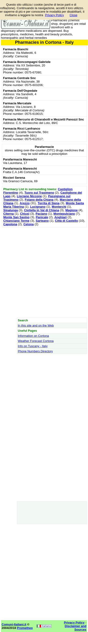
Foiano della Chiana (39, 199)
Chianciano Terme (16, 220)
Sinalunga (10, 210)
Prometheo (25, 628)
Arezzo (25, 203)
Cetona (28, 224)
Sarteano (42, 220)
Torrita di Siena (49, 203)
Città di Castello (66, 220)
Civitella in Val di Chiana (41, 210)
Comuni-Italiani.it (14, 624)
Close (73, 15)
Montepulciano (64, 213)
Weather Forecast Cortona (36, 341)
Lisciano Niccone (29, 196)
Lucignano (38, 206)
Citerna (8, 213)
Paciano (41, 213)
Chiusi (24, 213)
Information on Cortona (33, 336)
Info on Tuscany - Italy (33, 346)
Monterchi (59, 206)
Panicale (42, 217)
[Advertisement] (44, 272)
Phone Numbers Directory (35, 351)
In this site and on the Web (36, 325)
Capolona (10, 224)
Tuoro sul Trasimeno (39, 192)
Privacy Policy (54, 15)
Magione (71, 210)
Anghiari (60, 217)
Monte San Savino (16, 217)
